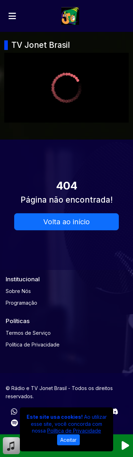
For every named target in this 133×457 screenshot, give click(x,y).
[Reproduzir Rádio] (125, 445)
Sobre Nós (18, 291)
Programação (21, 303)
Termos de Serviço (28, 333)
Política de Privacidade (33, 345)
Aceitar (68, 440)
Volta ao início (66, 222)
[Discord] (113, 411)
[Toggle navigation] (12, 16)
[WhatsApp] (14, 411)
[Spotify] (14, 423)
